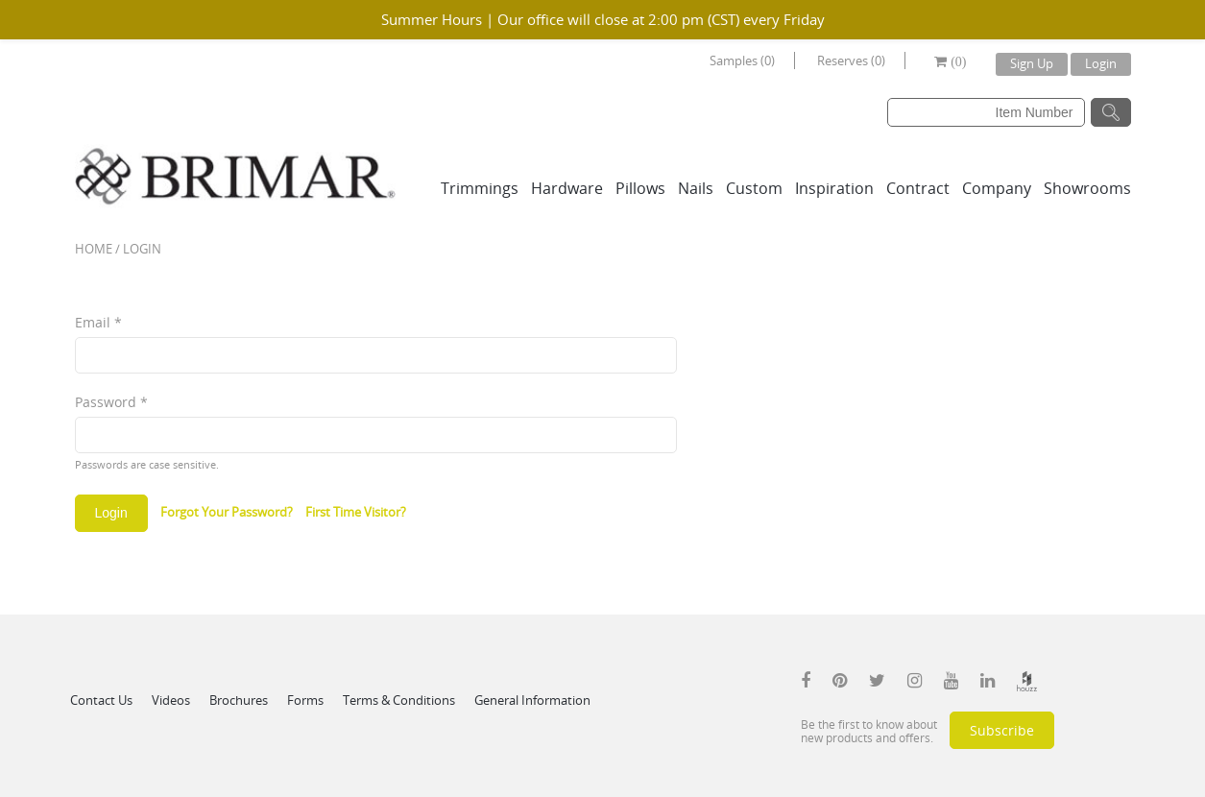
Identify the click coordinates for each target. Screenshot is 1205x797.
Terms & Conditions (399, 700)
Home (93, 248)
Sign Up (1031, 63)
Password (111, 402)
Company (996, 188)
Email (98, 322)
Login (1101, 63)
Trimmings (479, 188)
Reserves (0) (851, 60)
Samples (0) (742, 60)
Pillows (640, 188)
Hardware (567, 188)
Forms (305, 700)
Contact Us (101, 700)
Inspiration (834, 188)
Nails (695, 188)
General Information (532, 700)
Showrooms (1087, 188)
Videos (171, 700)
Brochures (238, 700)
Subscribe (1002, 730)
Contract (918, 188)
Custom (754, 188)
